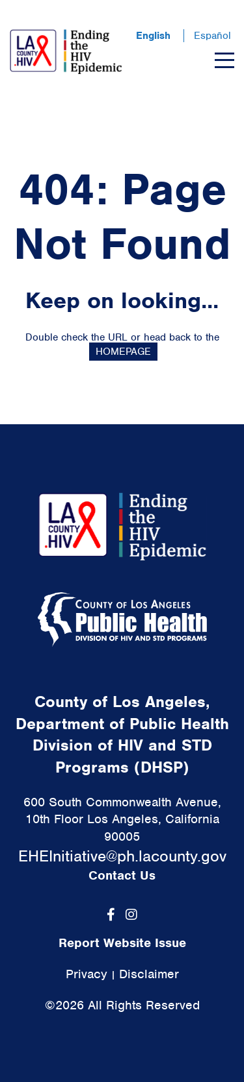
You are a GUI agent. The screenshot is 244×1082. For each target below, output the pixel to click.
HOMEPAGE (123, 351)
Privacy (86, 974)
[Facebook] (111, 914)
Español (212, 35)
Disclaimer (149, 974)
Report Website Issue (122, 943)
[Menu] (224, 60)
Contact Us (122, 875)
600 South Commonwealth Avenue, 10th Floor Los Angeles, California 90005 (122, 819)
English (153, 35)
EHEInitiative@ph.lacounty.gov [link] (122, 856)
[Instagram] (131, 914)
